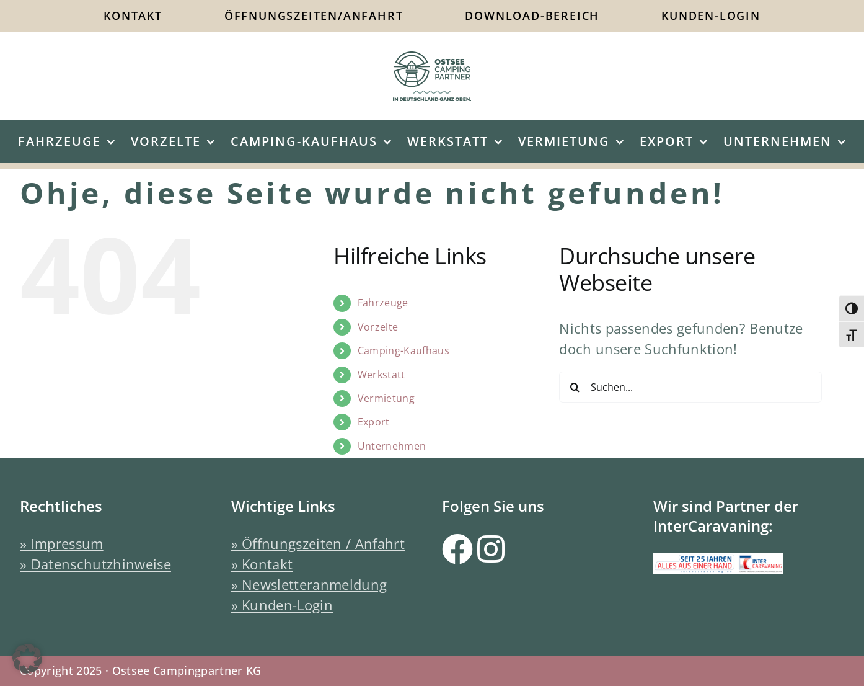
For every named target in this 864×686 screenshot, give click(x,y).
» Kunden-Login (282, 604)
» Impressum (62, 543)
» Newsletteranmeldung (309, 584)
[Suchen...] (690, 387)
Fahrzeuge (383, 303)
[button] (27, 658)
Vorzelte (378, 327)
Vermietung (386, 398)
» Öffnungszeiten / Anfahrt (318, 543)
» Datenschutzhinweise (95, 564)
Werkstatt (381, 374)
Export (374, 422)
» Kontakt (262, 564)
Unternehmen (392, 446)
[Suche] (574, 387)
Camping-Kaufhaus (403, 350)
